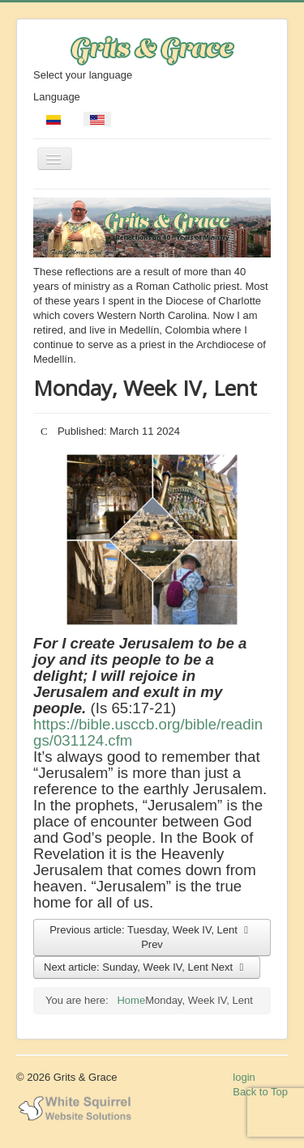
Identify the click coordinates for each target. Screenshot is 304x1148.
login (244, 1077)
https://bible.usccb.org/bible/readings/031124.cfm (148, 732)
